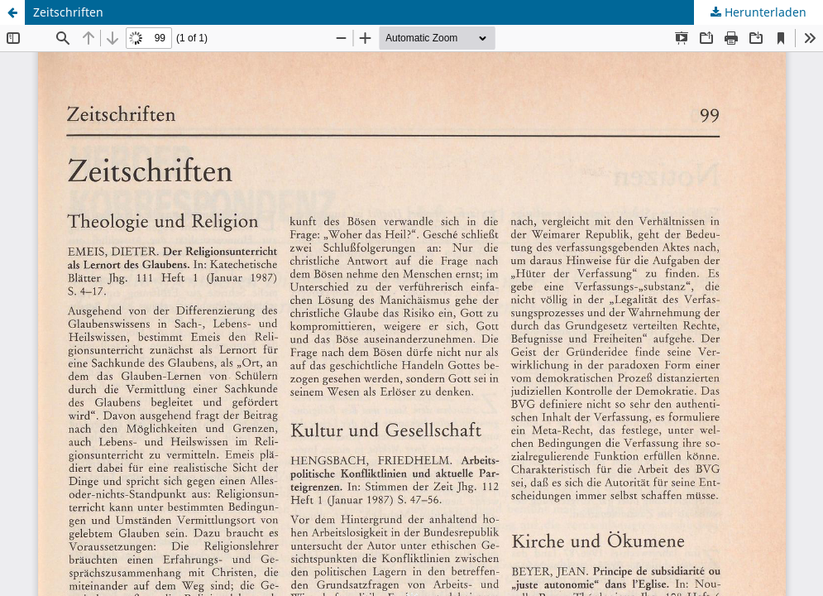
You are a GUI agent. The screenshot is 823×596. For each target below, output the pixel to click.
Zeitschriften (68, 12)
